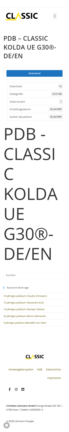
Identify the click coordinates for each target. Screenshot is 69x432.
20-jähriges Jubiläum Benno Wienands (24, 316)
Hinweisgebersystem (20, 369)
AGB (39, 369)
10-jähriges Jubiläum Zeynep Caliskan (24, 309)
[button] (55, 16)
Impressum (54, 378)
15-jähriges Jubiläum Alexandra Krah (23, 302)
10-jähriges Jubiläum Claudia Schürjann (25, 296)
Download (34, 73)
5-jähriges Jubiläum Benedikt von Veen (24, 322)
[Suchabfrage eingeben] (34, 275)
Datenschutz (53, 369)
